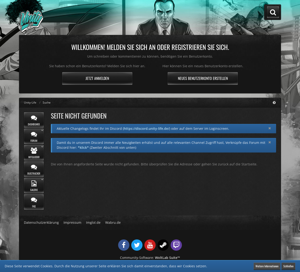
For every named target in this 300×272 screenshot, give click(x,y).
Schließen (288, 266)
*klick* (83, 147)
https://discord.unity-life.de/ (146, 128)
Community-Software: (150, 257)
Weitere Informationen (266, 266)
